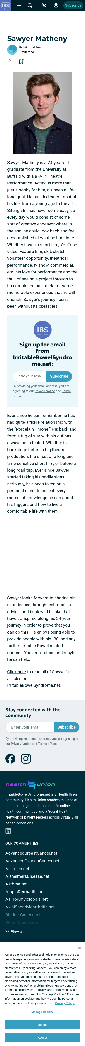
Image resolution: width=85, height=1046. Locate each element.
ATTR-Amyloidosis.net (26, 899)
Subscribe (73, 5)
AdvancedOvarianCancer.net (32, 860)
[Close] (80, 948)
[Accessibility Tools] (44, 5)
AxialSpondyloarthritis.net (30, 907)
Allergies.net (17, 868)
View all (14, 932)
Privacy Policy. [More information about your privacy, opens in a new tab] (65, 1003)
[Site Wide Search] (29, 5)
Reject (42, 1024)
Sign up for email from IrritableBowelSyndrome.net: (42, 354)
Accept (42, 1037)
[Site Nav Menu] (19, 5)
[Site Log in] (56, 5)
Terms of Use (47, 744)
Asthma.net (16, 884)
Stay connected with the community (33, 712)
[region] (42, 994)
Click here (16, 671)
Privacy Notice (45, 391)
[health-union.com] (30, 784)
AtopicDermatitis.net (25, 891)
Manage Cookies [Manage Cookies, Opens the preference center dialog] (42, 1012)
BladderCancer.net (23, 914)
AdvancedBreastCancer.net (31, 853)
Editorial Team (33, 47)
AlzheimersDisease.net (27, 876)
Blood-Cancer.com (23, 922)
